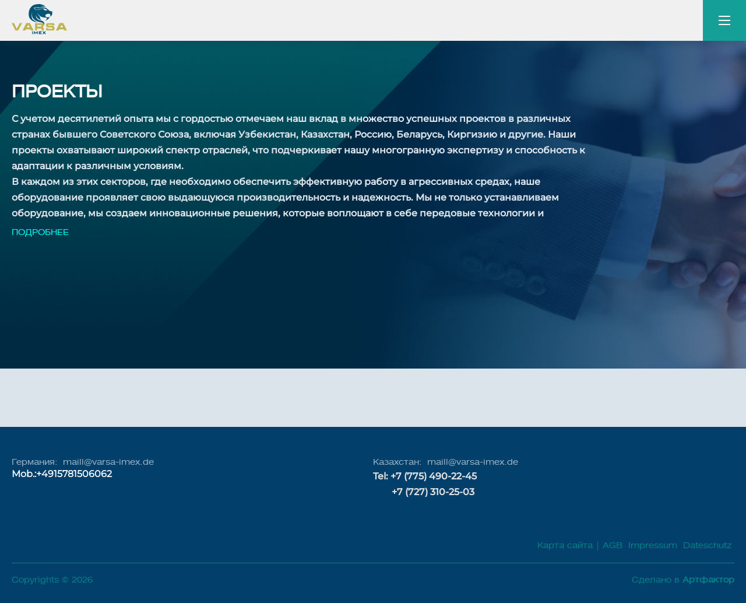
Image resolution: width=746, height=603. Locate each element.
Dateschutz (707, 546)
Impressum (651, 546)
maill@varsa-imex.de (108, 462)
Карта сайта (565, 546)
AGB (612, 546)
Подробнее (40, 232)
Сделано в (683, 580)
